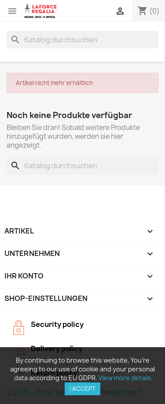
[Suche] (82, 39)
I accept (82, 389)
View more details (125, 378)
